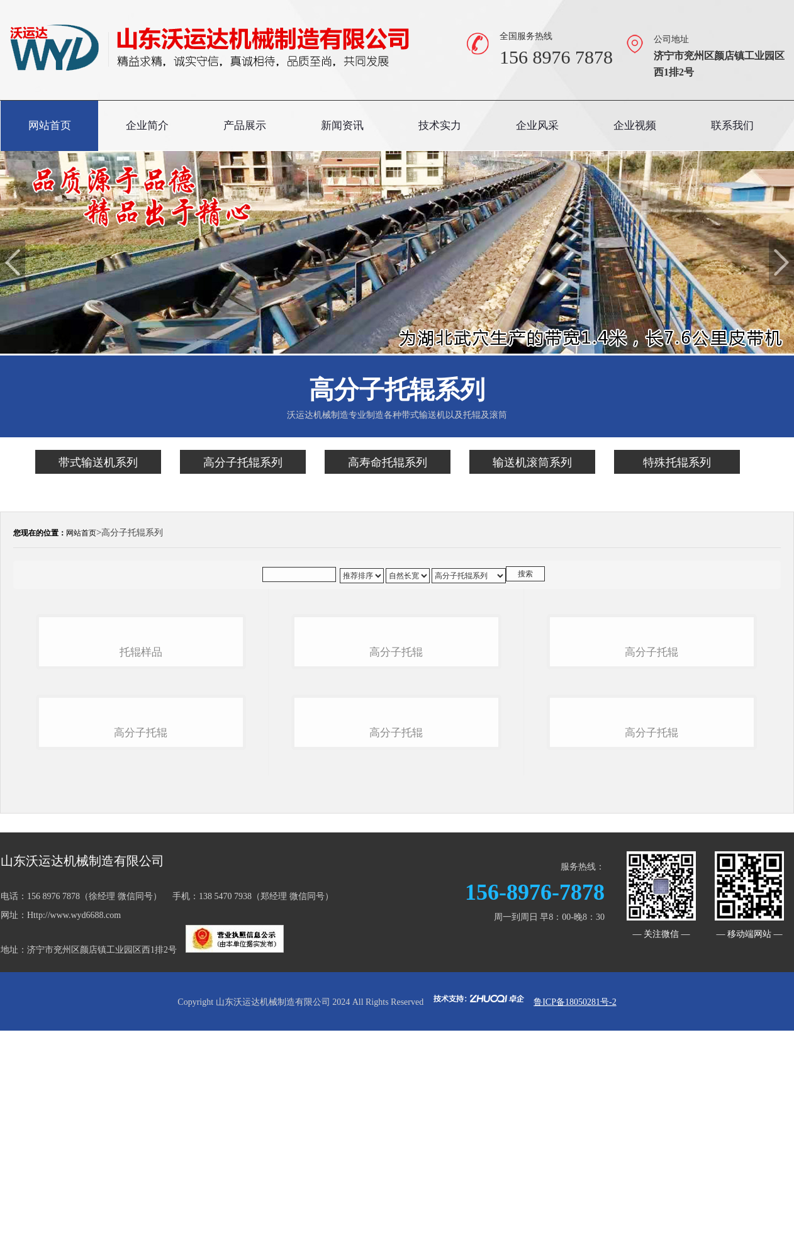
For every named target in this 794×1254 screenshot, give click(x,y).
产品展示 (244, 126)
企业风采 (537, 126)
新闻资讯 (342, 126)
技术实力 (439, 126)
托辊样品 (141, 755)
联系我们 (732, 126)
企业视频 (634, 126)
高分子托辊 (140, 959)
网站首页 (49, 126)
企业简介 (147, 126)
